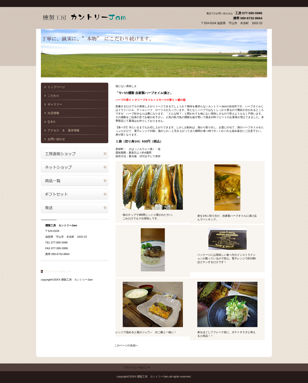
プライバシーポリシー (57, 271)
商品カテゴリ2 (74, 194)
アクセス (74, 153)
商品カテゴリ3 (74, 207)
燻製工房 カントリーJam (89, 16)
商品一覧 (74, 180)
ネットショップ (74, 167)
